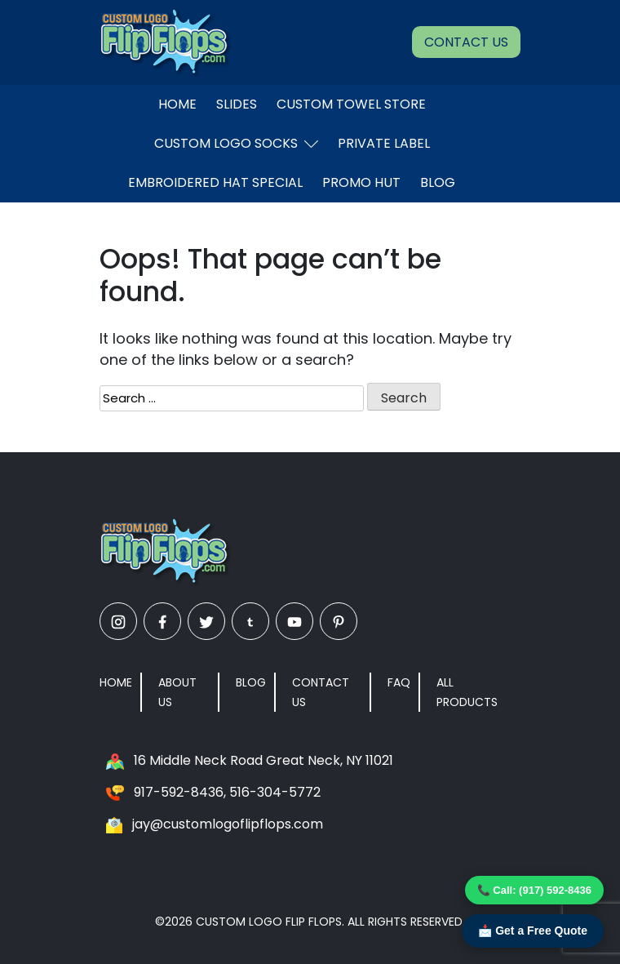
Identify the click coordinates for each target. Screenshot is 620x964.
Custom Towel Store (351, 104)
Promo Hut (361, 182)
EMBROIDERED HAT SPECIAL (215, 182)
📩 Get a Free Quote (532, 930)
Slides (236, 104)
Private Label (384, 143)
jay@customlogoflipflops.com (227, 824)
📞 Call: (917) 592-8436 (534, 890)
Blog (437, 182)
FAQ (399, 682)
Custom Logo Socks (236, 143)
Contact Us (466, 42)
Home (177, 104)
